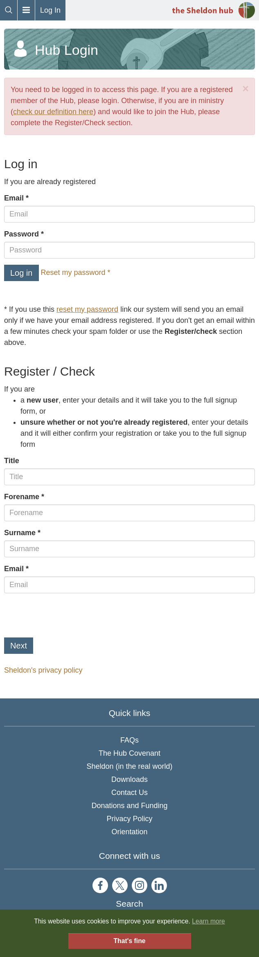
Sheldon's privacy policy (43, 670)
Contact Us (129, 792)
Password (21, 234)
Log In (50, 10)
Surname (20, 533)
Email (14, 198)
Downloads (129, 779)
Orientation (129, 832)
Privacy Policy (129, 819)
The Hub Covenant (129, 753)
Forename (21, 497)
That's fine (129, 940)
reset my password (87, 309)
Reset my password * (75, 272)
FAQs (129, 740)
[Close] (245, 89)
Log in (21, 272)
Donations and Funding (129, 806)
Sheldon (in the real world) (129, 766)
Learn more (208, 921)
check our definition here (53, 112)
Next (18, 645)
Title (11, 461)
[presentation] (66, 615)
